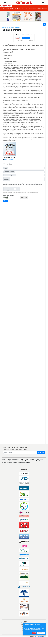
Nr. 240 (12, 27)
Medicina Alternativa (17, 27)
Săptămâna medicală (6, 27)
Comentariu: (6, 179)
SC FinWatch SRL (38, 636)
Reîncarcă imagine (24, 197)
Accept (34, 632)
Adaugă (6, 200)
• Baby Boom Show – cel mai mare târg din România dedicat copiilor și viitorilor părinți (19, 8)
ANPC (44, 636)
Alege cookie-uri (40, 632)
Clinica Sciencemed (8, 159)
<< (44, 24)
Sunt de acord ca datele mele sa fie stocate (12, 189)
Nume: (5, 168)
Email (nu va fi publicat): (9, 171)
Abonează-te (41, 452)
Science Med (7, 161)
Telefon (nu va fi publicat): (9, 175)
